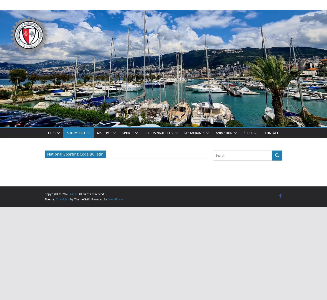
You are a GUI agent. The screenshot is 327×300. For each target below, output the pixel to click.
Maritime (104, 133)
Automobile (76, 133)
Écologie (251, 133)
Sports (127, 133)
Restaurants (194, 133)
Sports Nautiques (159, 133)
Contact (271, 133)
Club (51, 133)
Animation (224, 133)
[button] (57, 133)
